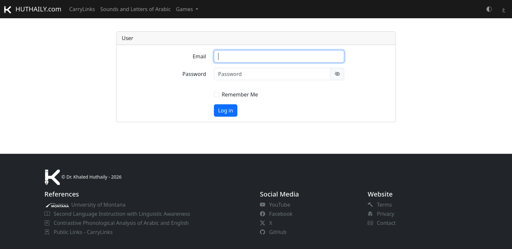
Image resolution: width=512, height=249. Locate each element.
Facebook (276, 213)
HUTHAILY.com (32, 9)
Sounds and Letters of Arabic (135, 9)
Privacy (381, 213)
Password (194, 74)
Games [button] (185, 9)
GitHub (273, 232)
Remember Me (240, 94)
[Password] (272, 74)
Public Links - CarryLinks (78, 232)
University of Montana (85, 204)
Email (199, 56)
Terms (380, 204)
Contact (382, 223)
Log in (225, 110)
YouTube (275, 204)
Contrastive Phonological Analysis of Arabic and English (116, 223)
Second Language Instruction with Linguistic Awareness (117, 213)
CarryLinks (82, 9)
